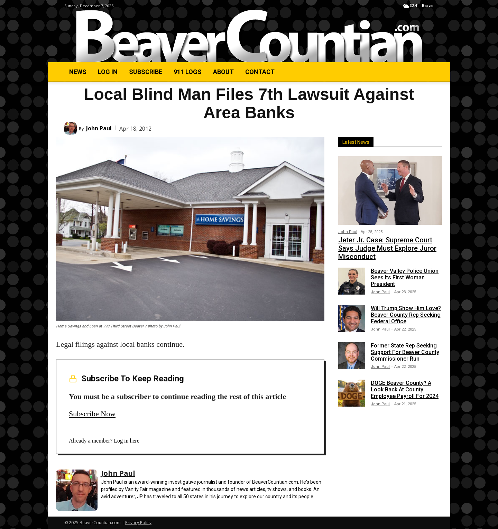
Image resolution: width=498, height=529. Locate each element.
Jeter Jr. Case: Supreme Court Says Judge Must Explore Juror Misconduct (387, 248)
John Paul (99, 128)
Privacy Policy (138, 523)
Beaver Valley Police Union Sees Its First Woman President (405, 277)
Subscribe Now (92, 413)
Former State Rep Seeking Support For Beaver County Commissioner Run (405, 352)
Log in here (126, 441)
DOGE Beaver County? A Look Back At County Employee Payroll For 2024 (405, 389)
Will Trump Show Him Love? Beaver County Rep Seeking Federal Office (406, 315)
